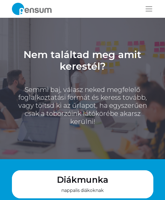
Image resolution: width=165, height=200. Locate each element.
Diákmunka (82, 179)
